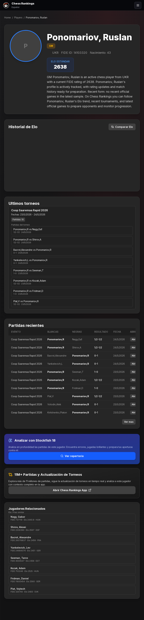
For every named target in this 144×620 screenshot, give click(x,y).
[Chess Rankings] (18, 5)
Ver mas (129, 421)
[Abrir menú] (137, 5)
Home (7, 17)
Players (18, 17)
